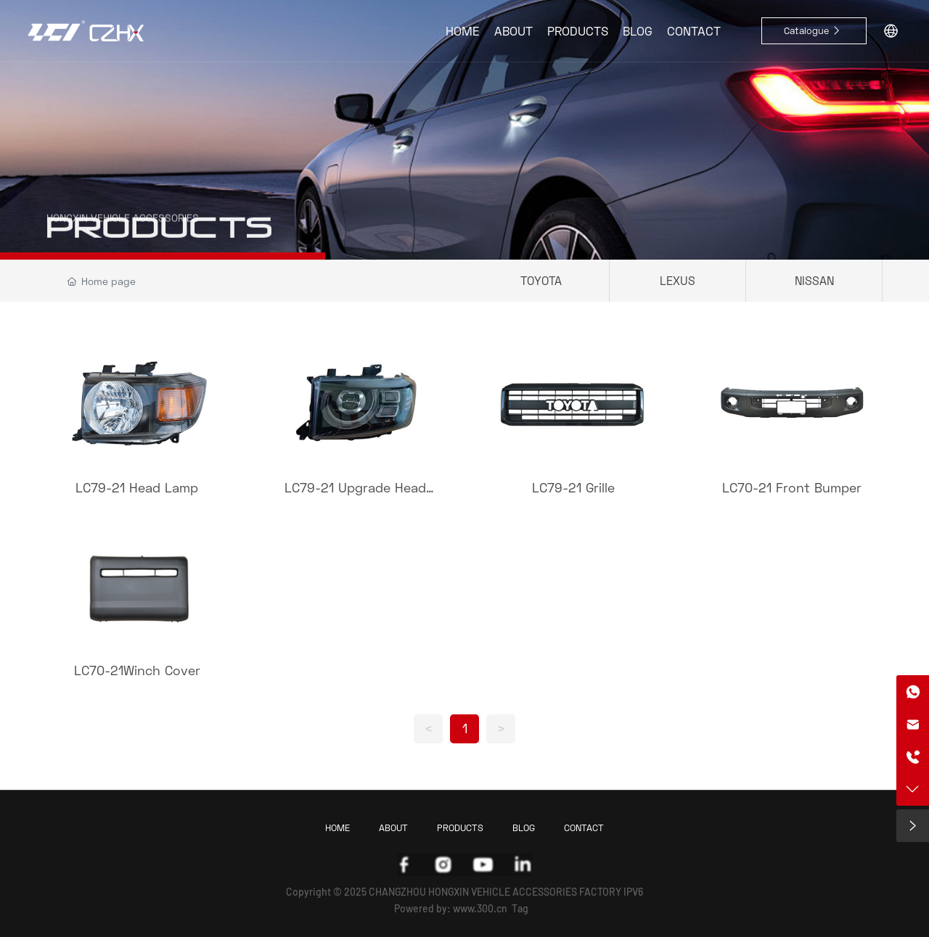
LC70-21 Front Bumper (792, 487)
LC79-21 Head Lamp (136, 487)
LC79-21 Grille (573, 487)
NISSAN (814, 280)
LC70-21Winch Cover (137, 670)
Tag (520, 908)
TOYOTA (541, 280)
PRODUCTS (159, 237)
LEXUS (677, 280)
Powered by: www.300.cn (450, 908)
